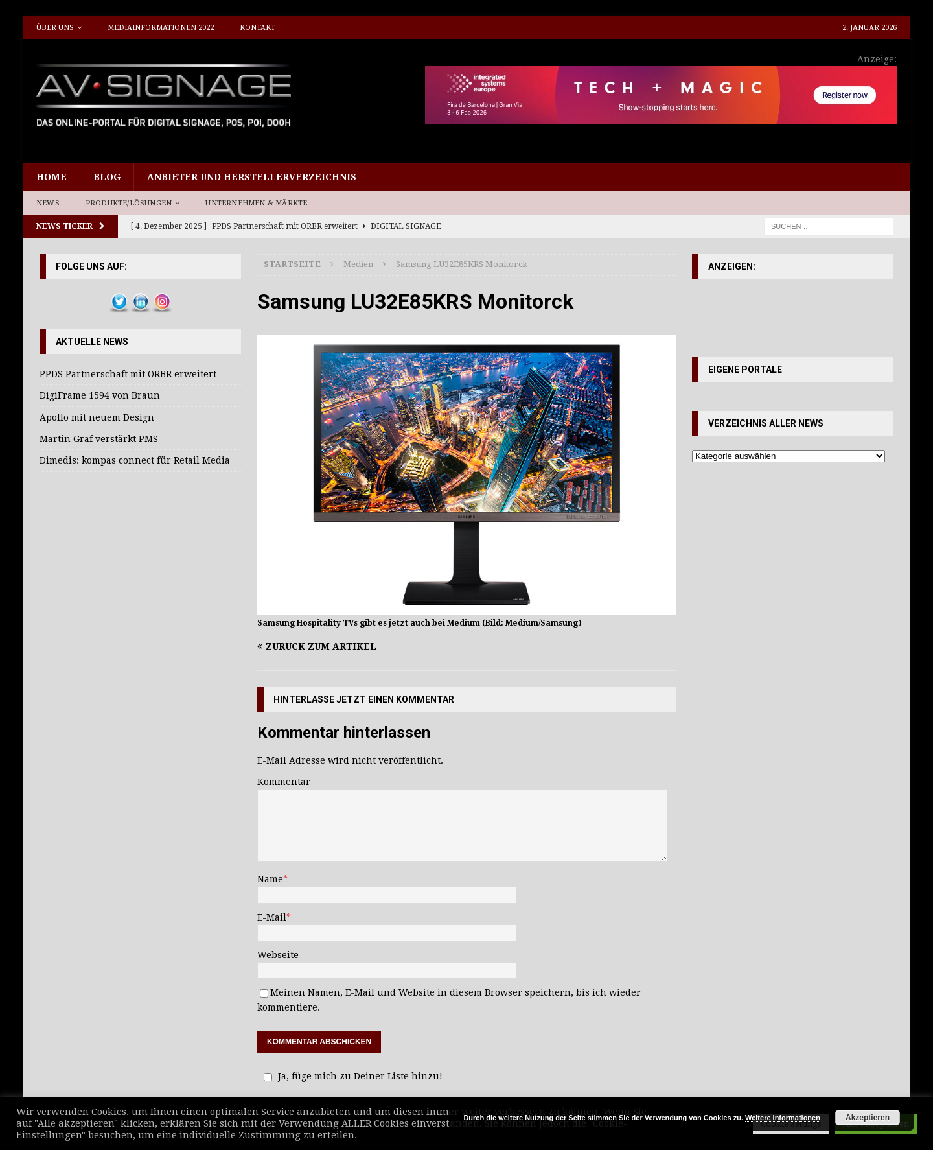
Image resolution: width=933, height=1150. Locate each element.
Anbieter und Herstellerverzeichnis (251, 177)
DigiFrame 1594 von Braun (100, 395)
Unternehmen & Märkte (256, 203)
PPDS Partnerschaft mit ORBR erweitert (128, 374)
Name (270, 879)
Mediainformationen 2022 (161, 27)
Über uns (55, 27)
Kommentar (283, 782)
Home (51, 177)
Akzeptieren (868, 1117)
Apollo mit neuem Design (97, 417)
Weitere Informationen (782, 1117)
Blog (107, 177)
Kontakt (257, 27)
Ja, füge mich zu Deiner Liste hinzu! (351, 1076)
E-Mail (271, 917)
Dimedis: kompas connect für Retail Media (135, 460)
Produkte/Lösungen (129, 203)
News (48, 203)
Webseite (278, 955)
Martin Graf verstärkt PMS (99, 439)
